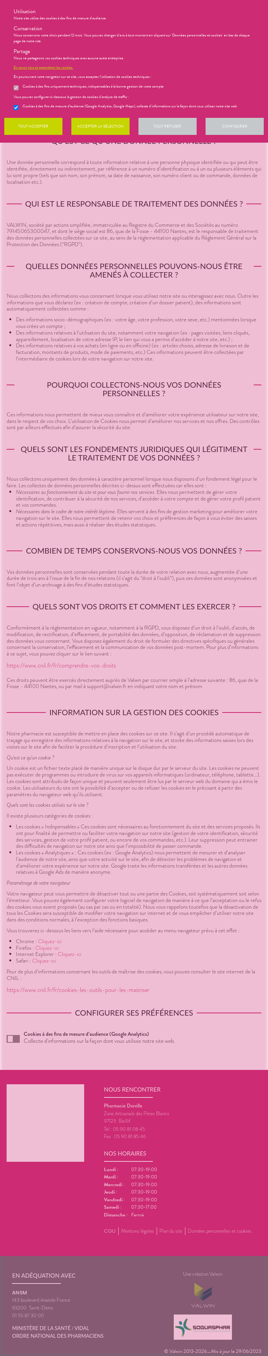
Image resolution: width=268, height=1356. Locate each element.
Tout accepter (33, 126)
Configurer (234, 126)
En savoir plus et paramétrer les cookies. (43, 67)
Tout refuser (167, 126)
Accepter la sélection (100, 126)
